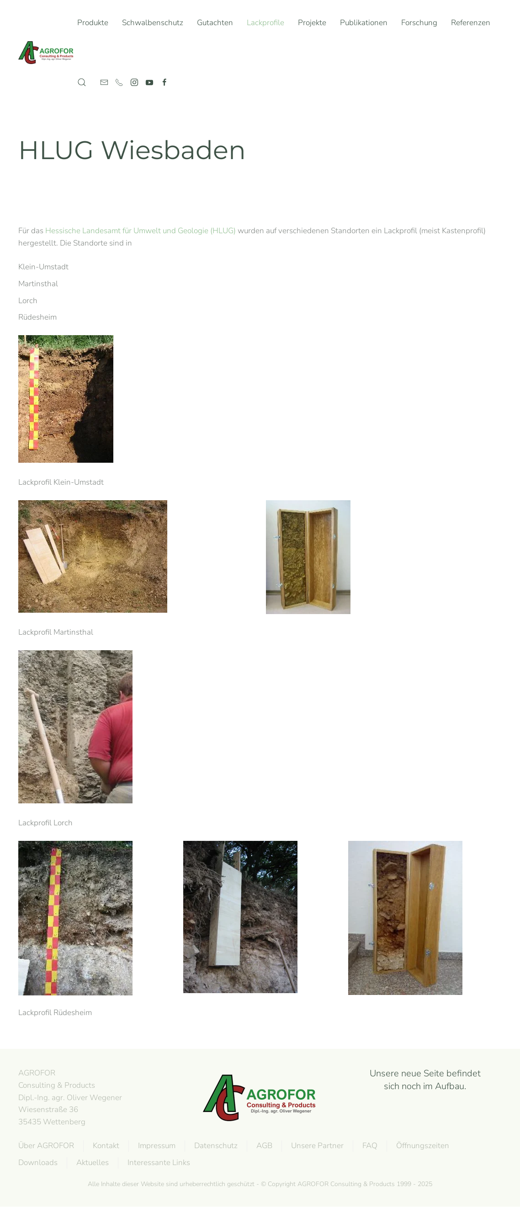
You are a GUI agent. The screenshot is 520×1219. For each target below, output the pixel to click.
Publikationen (363, 22)
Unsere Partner (316, 1145)
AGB (263, 1145)
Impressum (156, 1145)
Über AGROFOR (45, 1145)
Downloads (37, 1162)
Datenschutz (215, 1145)
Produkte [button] (92, 22)
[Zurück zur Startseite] (47, 52)
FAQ (369, 1145)
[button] (81, 82)
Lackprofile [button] (265, 22)
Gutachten (215, 22)
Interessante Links (158, 1162)
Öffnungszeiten (421, 1145)
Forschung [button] (419, 22)
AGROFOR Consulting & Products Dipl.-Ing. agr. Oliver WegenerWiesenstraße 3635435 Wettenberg (69, 1097)
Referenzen (470, 22)
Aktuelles (91, 1162)
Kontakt (105, 1145)
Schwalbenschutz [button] (152, 22)
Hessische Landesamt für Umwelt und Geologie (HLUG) (140, 230)
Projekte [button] (312, 22)
